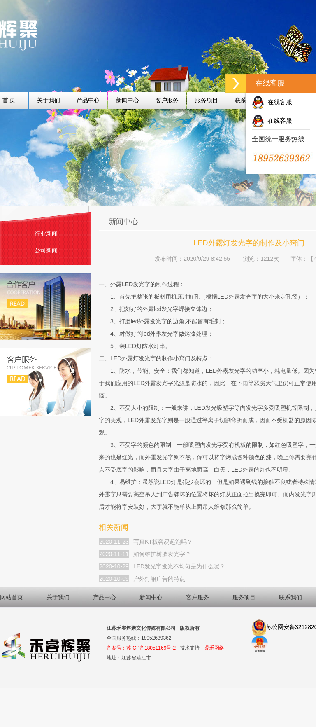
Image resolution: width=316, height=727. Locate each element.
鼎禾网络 (214, 648)
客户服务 (167, 100)
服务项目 (206, 100)
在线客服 (272, 101)
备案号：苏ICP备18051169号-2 (141, 648)
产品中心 (88, 100)
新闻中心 (127, 100)
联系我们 (290, 597)
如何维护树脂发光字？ (162, 554)
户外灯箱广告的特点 (159, 578)
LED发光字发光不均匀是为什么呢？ (179, 566)
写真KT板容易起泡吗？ (163, 541)
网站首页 (11, 597)
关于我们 (48, 100)
